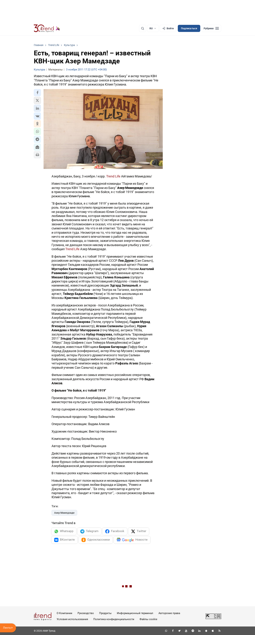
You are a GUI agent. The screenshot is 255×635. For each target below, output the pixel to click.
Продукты (105, 613)
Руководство (86, 613)
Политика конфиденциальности (113, 619)
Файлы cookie (148, 619)
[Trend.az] (47, 28)
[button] (37, 92)
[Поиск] (142, 28)
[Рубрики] (211, 28)
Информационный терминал (135, 613)
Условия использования (72, 619)
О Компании (64, 613)
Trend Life (113, 176)
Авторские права (169, 613)
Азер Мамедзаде (64, 512)
